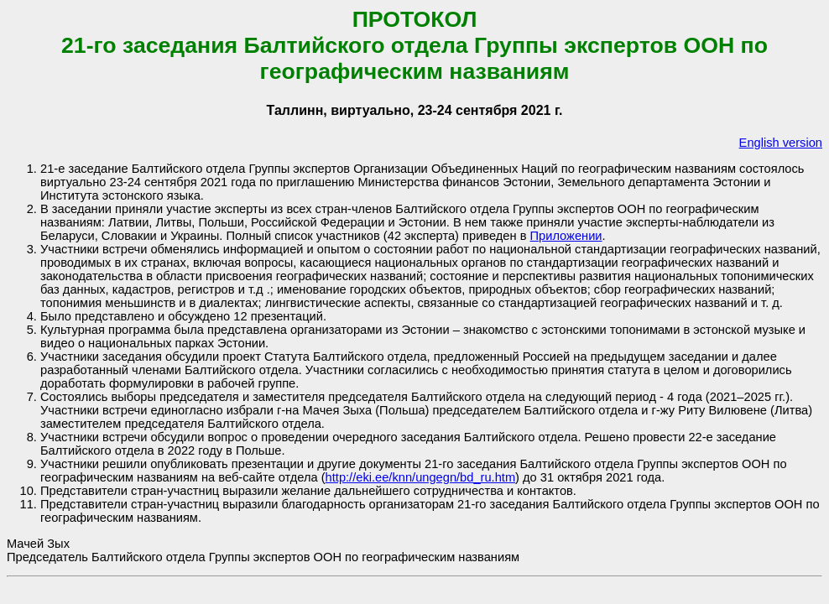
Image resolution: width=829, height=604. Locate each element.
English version (780, 142)
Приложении (566, 235)
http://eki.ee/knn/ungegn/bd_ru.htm (421, 477)
